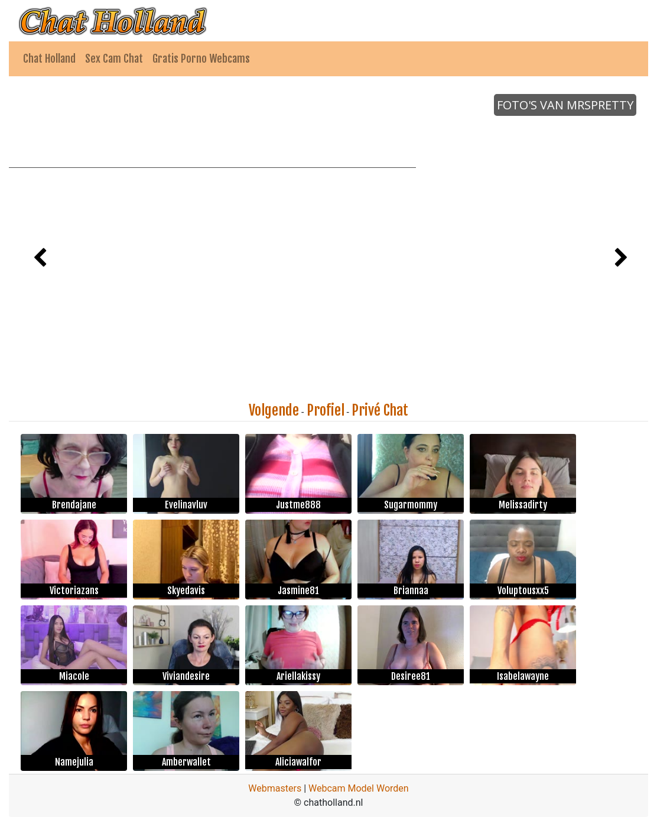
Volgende (274, 410)
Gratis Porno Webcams (201, 58)
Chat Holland (49, 58)
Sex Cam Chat (114, 58)
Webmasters (274, 788)
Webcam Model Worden (358, 788)
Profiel (325, 410)
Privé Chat (380, 410)
